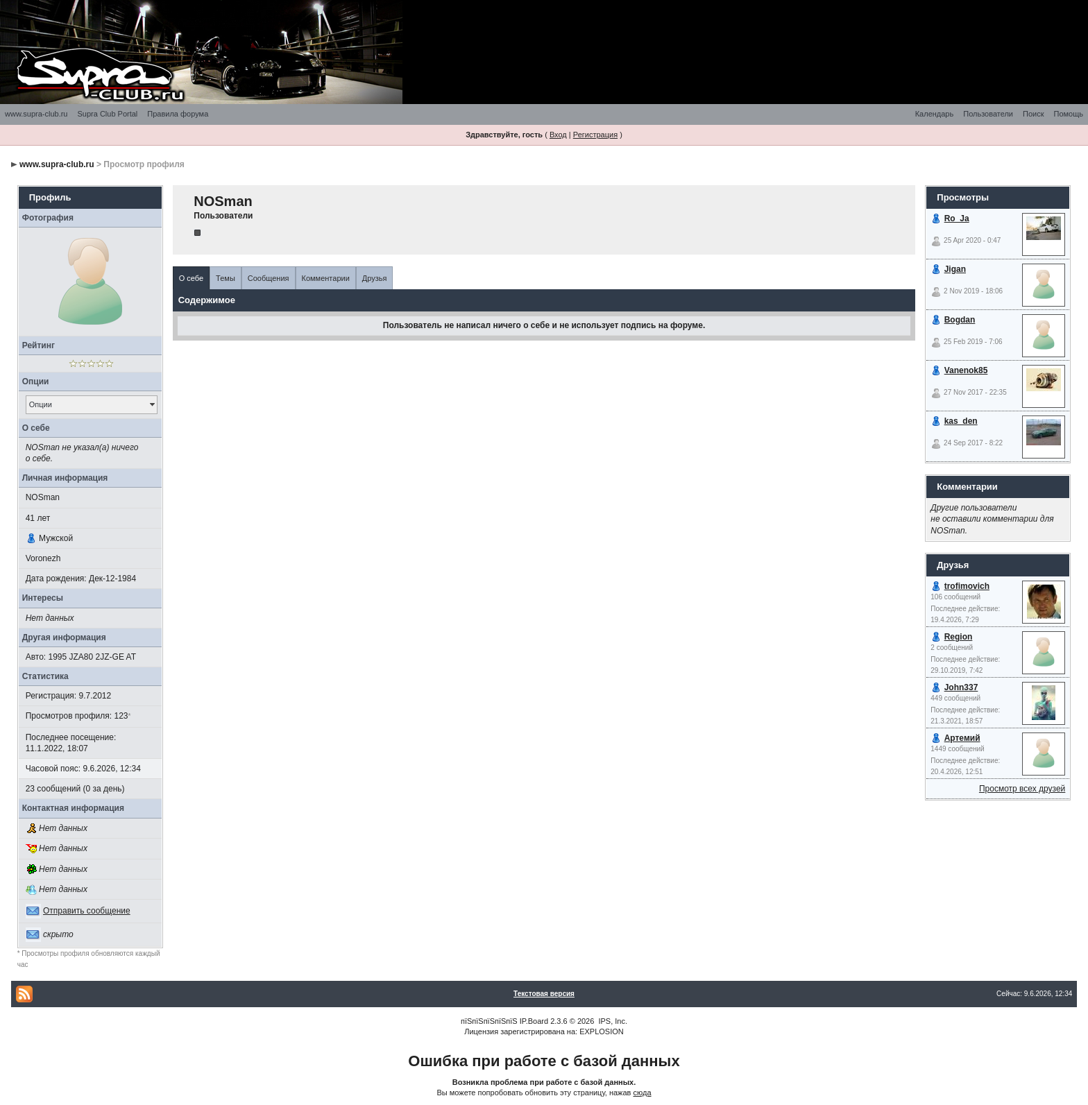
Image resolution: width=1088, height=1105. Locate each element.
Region (958, 637)
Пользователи (988, 114)
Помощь (1069, 114)
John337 (961, 687)
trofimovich (966, 586)
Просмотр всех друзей (1022, 789)
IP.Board (534, 1021)
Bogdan (960, 320)
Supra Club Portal (107, 114)
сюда (643, 1092)
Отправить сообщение (86, 911)
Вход (558, 134)
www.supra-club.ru (36, 114)
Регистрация (595, 134)
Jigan (955, 269)
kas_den (961, 421)
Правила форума (177, 114)
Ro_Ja (956, 218)
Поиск (1033, 114)
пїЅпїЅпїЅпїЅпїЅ (489, 1021)
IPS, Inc (611, 1021)
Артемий (962, 738)
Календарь (934, 114)
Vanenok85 (966, 370)
